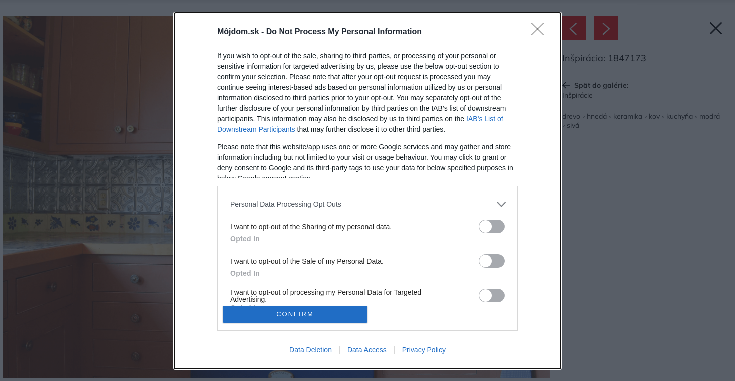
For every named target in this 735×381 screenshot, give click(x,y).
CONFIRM (295, 314)
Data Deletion (310, 350)
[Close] (540, 32)
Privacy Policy (424, 350)
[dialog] (367, 191)
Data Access (367, 350)
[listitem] (367, 204)
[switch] (492, 226)
